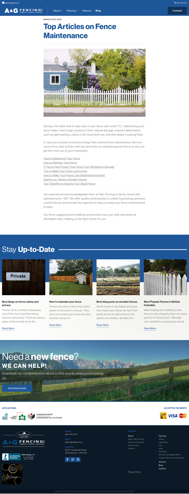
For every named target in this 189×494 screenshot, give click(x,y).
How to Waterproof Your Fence (63, 158)
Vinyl (161, 449)
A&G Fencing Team (136, 443)
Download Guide (17, 388)
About (58, 10)
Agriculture (163, 443)
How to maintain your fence (65, 301)
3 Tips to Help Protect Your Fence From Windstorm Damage (80, 167)
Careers (131, 449)
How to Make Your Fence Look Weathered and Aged (75, 175)
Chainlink (162, 452)
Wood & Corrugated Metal (169, 455)
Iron (160, 446)
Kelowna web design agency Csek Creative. (120, 492)
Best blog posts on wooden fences (117, 301)
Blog (98, 10)
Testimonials (133, 446)
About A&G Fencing (136, 439)
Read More (8, 328)
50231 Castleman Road (76, 450)
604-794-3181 (182, 3)
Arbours (86, 10)
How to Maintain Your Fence (61, 162)
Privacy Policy (134, 472)
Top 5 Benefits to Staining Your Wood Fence (70, 183)
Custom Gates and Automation (171, 458)
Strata (161, 439)
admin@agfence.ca (12, 3)
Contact (177, 10)
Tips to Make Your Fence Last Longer (66, 171)
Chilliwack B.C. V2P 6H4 (76, 453)
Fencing (72, 10)
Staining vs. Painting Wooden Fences (66, 179)
